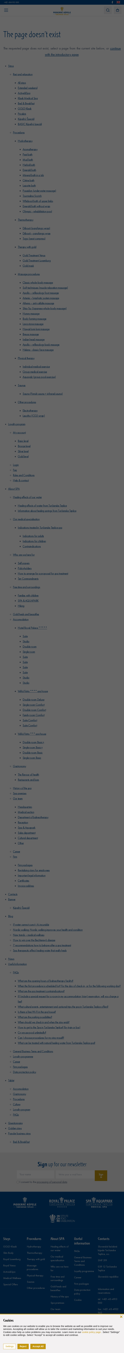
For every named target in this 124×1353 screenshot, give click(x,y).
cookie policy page (91, 1332)
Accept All (38, 1346)
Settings (9, 1346)
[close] (121, 1316)
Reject (23, 1346)
